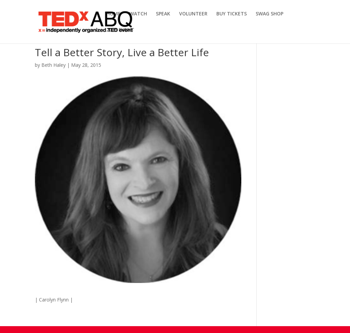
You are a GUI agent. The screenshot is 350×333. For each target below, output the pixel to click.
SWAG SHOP (269, 14)
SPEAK (163, 14)
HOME (113, 14)
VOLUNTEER (193, 14)
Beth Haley (53, 65)
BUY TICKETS (231, 14)
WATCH (138, 14)
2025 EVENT (120, 30)
